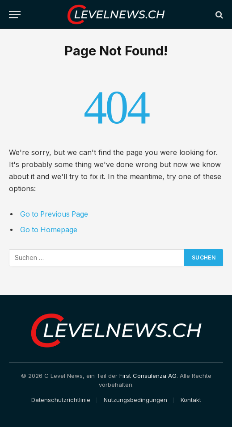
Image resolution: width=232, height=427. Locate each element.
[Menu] (15, 14)
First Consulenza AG (148, 375)
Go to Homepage (48, 230)
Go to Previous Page (54, 214)
